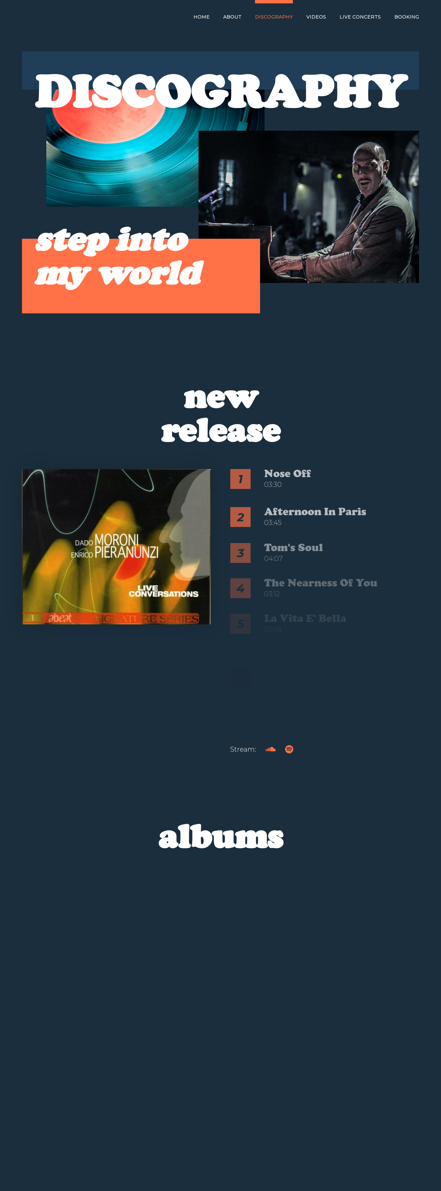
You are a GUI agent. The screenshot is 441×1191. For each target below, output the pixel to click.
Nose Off (287, 473)
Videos (316, 17)
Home (201, 17)
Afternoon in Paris (315, 518)
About (232, 17)
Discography (274, 17)
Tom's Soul (293, 555)
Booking (406, 17)
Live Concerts (360, 17)
